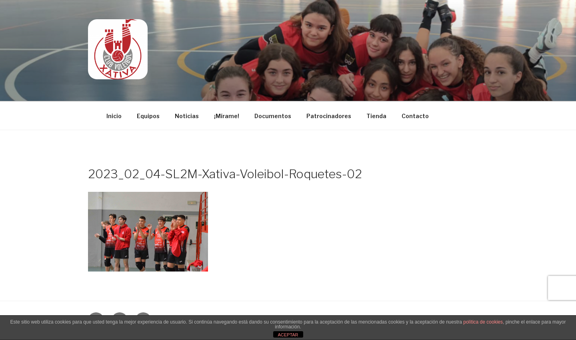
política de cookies (483, 322)
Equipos (148, 116)
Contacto (415, 116)
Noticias (187, 116)
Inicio (114, 116)
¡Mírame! (226, 116)
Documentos (272, 116)
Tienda (376, 116)
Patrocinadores (328, 116)
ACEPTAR (288, 334)
